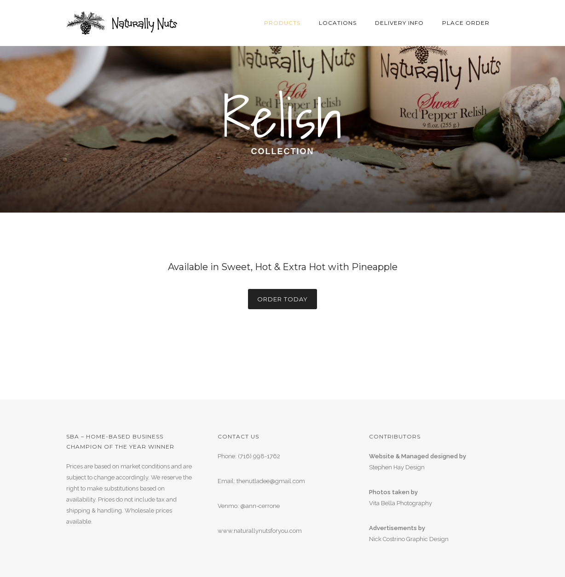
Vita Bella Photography (400, 503)
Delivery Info (399, 22)
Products (282, 22)
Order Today (282, 299)
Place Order (466, 22)
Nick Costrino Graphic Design (409, 539)
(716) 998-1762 (259, 456)
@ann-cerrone (260, 505)
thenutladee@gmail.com (270, 481)
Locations (338, 22)
